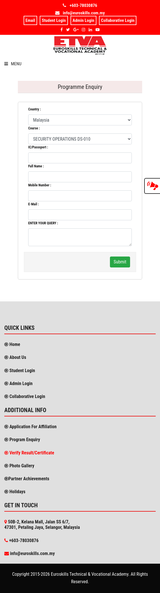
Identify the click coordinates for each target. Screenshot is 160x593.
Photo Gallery (21, 465)
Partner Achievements (28, 478)
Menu (13, 63)
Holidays (16, 491)
